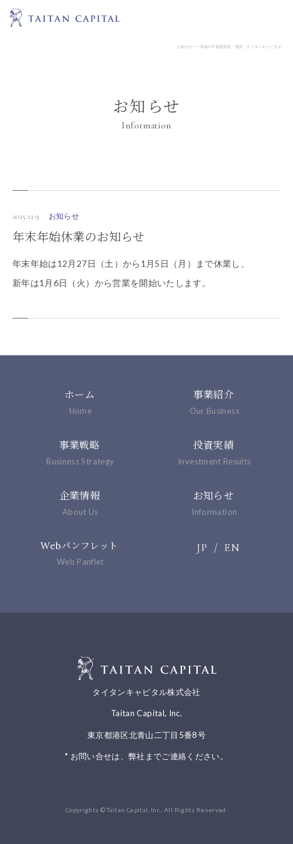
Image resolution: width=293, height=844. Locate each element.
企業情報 (79, 503)
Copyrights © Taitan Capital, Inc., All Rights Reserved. (146, 809)
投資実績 (213, 452)
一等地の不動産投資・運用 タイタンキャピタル (64, 17)
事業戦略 (79, 452)
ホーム (79, 402)
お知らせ (213, 503)
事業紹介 (213, 402)
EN (232, 547)
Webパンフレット (79, 553)
